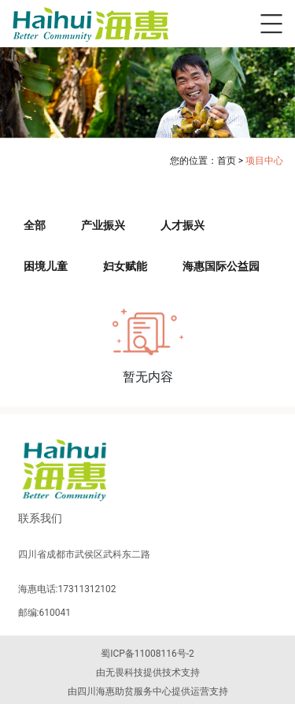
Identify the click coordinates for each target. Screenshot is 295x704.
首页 (226, 160)
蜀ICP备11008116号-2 (147, 653)
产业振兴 (103, 225)
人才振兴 (182, 225)
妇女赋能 (125, 266)
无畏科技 (124, 672)
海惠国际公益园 (221, 266)
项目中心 (264, 160)
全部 (35, 225)
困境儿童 (46, 266)
